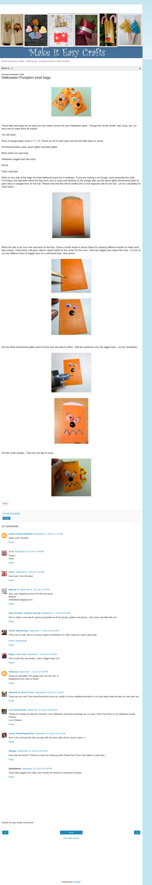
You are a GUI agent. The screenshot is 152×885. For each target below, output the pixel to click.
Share (6, 518)
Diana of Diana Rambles (21, 534)
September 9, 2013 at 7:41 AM (49, 692)
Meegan (13, 751)
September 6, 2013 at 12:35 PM (35, 589)
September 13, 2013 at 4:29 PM (37, 768)
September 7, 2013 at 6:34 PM (33, 672)
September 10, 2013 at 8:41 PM (33, 751)
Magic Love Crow (17, 654)
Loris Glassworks (17, 710)
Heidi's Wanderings (18, 630)
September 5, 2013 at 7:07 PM (48, 534)
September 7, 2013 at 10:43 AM (44, 630)
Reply (11, 542)
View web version (71, 838)
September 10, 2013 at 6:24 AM (50, 733)
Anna (11, 551)
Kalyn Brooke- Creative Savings (25, 613)
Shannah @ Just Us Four (21, 692)
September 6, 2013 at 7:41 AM (29, 572)
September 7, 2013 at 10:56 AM (42, 654)
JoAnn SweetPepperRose (21, 733)
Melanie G (14, 589)
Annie (12, 572)
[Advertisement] (71, 8)
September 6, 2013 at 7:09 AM (29, 551)
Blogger (77, 882)
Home (71, 832)
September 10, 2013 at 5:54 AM (42, 710)
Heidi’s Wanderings (18, 641)
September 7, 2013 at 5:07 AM (56, 613)
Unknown (13, 672)
